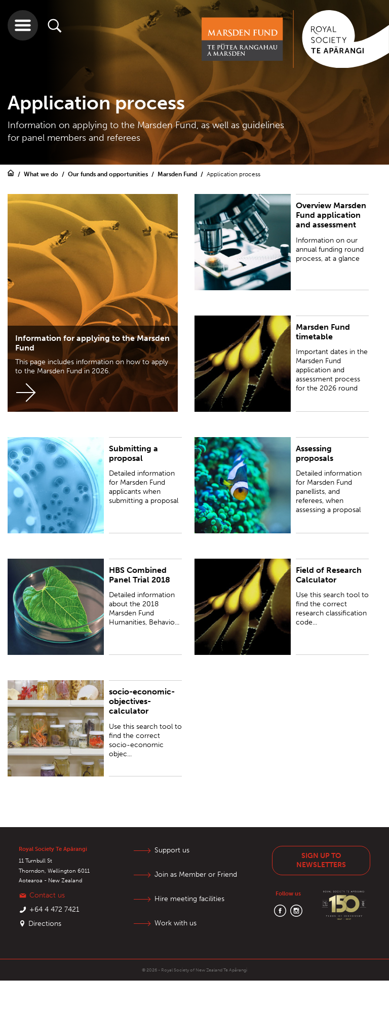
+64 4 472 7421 (54, 909)
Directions (44, 923)
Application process (233, 174)
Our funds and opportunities (108, 174)
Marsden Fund (178, 174)
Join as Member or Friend (195, 874)
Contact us (47, 895)
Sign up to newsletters (321, 860)
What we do (42, 174)
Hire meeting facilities (189, 898)
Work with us (175, 923)
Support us (171, 850)
